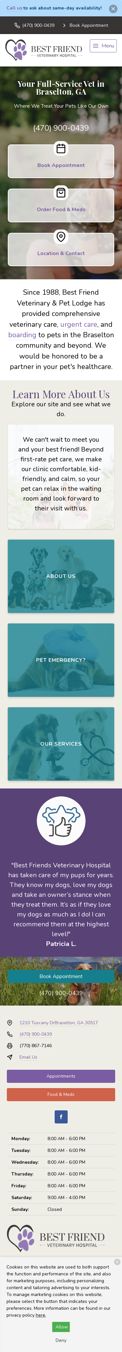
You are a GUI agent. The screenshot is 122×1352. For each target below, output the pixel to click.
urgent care (78, 324)
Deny (61, 1340)
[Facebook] (61, 1116)
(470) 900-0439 (61, 128)
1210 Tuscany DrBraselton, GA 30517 (59, 1023)
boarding (22, 335)
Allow (62, 1327)
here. (41, 1315)
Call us (14, 8)
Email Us (28, 1057)
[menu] (103, 45)
